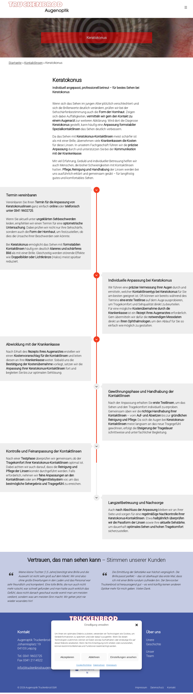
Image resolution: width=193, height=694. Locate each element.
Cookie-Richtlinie (84, 666)
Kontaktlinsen (33, 63)
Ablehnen (94, 657)
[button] (136, 625)
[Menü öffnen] (186, 7)
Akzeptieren (67, 657)
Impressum (111, 666)
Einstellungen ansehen (123, 657)
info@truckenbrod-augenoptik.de (39, 668)
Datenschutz (99, 666)
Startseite (15, 63)
